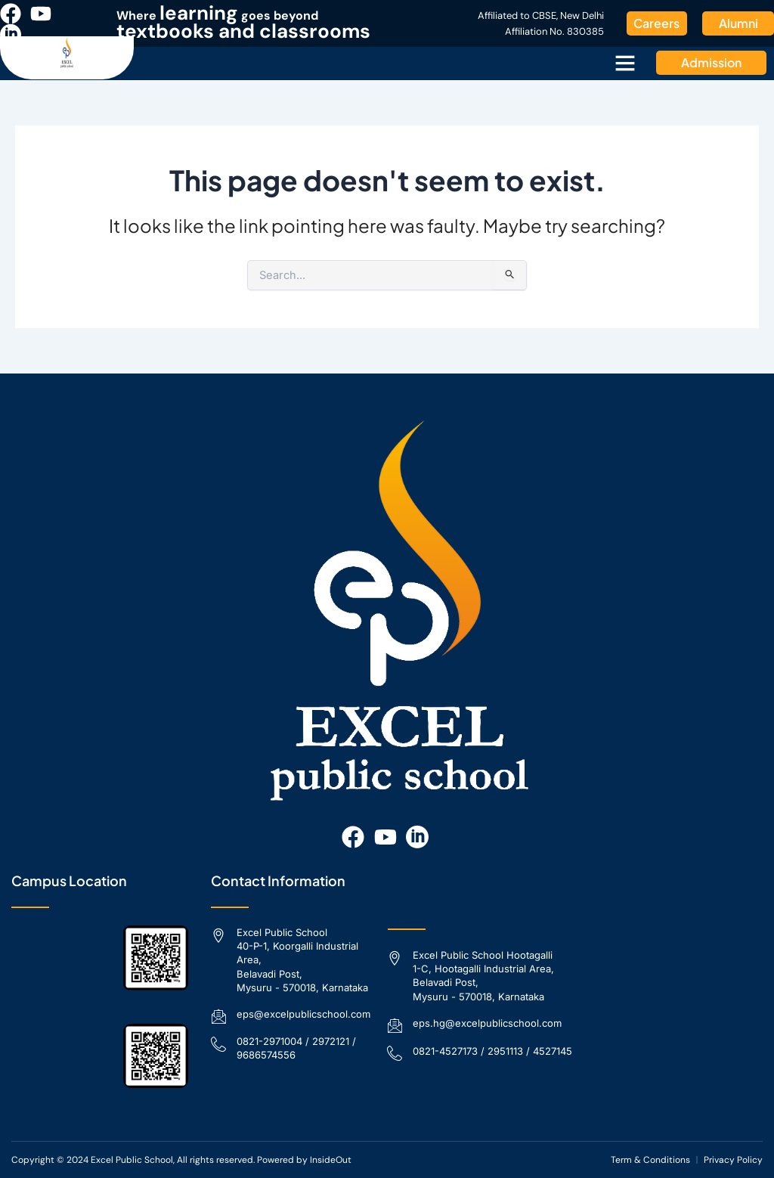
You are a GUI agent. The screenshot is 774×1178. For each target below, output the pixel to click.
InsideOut (330, 1160)
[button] (625, 63)
